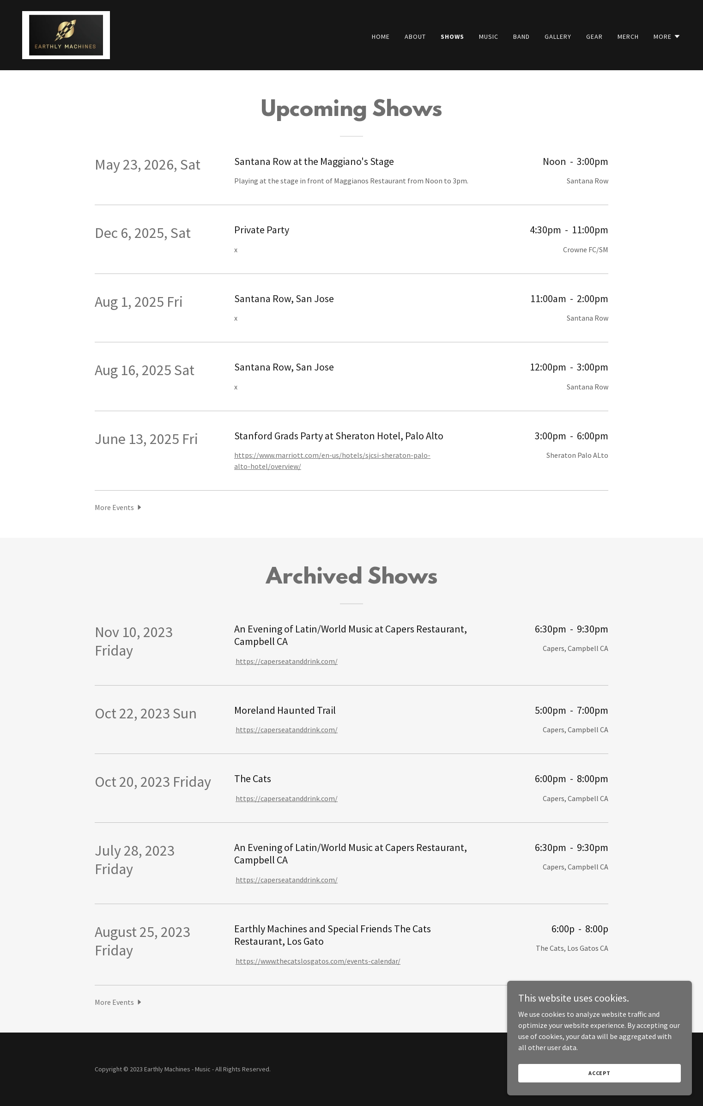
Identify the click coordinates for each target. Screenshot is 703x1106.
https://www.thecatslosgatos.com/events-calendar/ (318, 961)
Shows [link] (452, 36)
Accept (599, 1073)
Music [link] (488, 36)
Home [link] (381, 36)
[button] (667, 36)
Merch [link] (628, 36)
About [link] (415, 36)
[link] (66, 34)
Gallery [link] (558, 36)
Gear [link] (594, 36)
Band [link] (521, 36)
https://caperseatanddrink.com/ (287, 661)
